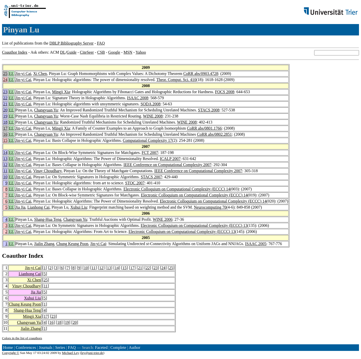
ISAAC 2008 (137, 98)
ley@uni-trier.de (92, 353)
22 (5, 98)
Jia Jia (20, 207)
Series (60, 347)
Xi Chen (40, 73)
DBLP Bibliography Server (71, 43)
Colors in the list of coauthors (22, 338)
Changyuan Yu (46, 110)
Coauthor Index (14, 52)
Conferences (26, 347)
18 (5, 122)
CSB (101, 52)
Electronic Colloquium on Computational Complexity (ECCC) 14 (177, 189)
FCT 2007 (150, 152)
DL (62, 52)
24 (5, 79)
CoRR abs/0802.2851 (214, 134)
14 (5, 152)
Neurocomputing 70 (210, 207)
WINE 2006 (162, 219)
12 (5, 165)
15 (5, 140)
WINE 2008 (153, 116)
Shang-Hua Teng (47, 219)
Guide (71, 52)
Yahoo (140, 52)
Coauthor (14, 255)
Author (134, 347)
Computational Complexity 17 (147, 140)
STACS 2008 (208, 110)
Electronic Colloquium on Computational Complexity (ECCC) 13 (194, 225)
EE (11, 73)
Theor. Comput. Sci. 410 (176, 79)
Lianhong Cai (38, 207)
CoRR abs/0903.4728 (200, 73)
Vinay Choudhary (47, 171)
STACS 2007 (151, 177)
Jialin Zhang (44, 244)
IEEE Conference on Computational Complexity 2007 (167, 165)
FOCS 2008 (224, 92)
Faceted (101, 347)
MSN (128, 52)
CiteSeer (87, 52)
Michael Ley (70, 353)
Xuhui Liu (78, 207)
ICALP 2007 (170, 158)
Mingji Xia (61, 92)
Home (8, 347)
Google (114, 52)
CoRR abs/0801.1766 (204, 128)
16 (5, 134)
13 (5, 158)
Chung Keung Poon (72, 244)
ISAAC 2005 (255, 244)
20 (5, 110)
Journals (45, 347)
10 (5, 177)
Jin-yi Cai (23, 73)
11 (5, 171)
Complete (118, 347)
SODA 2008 (151, 104)
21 (5, 104)
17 (5, 128)
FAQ (101, 43)
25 (5, 73)
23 (5, 92)
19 (5, 116)
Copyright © (10, 353)
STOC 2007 (135, 183)
